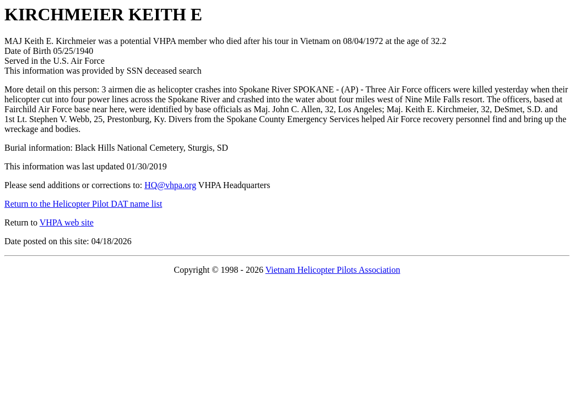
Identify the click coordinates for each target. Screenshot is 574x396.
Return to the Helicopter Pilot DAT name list (83, 203)
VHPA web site (67, 222)
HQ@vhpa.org (170, 185)
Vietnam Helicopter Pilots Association (333, 269)
